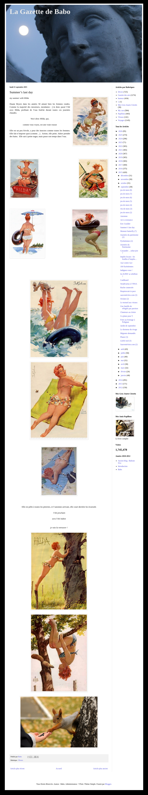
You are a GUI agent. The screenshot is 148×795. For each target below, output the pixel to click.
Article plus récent (17, 769)
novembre (125, 179)
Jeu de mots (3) (126, 209)
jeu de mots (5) (126, 201)
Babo (120, 469)
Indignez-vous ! (126, 270)
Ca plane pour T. (126, 316)
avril (123, 364)
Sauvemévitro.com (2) (129, 344)
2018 (121, 161)
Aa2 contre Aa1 (126, 263)
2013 (121, 384)
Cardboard (124, 280)
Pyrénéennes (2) (126, 241)
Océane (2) (124, 299)
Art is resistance (126, 220)
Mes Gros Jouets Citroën (127, 105)
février (123, 372)
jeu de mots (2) (126, 212)
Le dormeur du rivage (128, 329)
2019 (121, 157)
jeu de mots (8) (126, 190)
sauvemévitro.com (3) (128, 295)
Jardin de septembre (128, 326)
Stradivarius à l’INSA (128, 284)
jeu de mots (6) (126, 197)
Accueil (59, 769)
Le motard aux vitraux (129, 302)
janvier (124, 375)
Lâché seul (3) (125, 341)
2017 (121, 165)
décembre (125, 176)
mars (123, 368)
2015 (121, 172)
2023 (121, 142)
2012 (121, 387)
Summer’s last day (127, 227)
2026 (121, 131)
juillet (123, 353)
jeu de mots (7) (126, 194)
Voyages (121, 120)
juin (122, 357)
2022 (121, 146)
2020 (121, 154)
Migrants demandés (127, 333)
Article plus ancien (100, 769)
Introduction (122, 466)
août (123, 349)
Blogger (108, 784)
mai (122, 360)
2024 (121, 139)
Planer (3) (124, 337)
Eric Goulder (125, 224)
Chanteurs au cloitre (128, 312)
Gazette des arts (124, 95)
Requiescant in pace (128, 291)
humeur (121, 98)
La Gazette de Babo (40, 11)
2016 (121, 169)
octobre (124, 183)
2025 (121, 135)
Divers (20, 760)
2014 (121, 380)
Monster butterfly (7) (128, 231)
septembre (125, 187)
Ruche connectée (126, 287)
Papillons (121, 114)
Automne (124, 216)
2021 (121, 150)
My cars (121, 110)
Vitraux (121, 117)
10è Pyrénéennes (126, 267)
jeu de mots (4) (126, 205)
